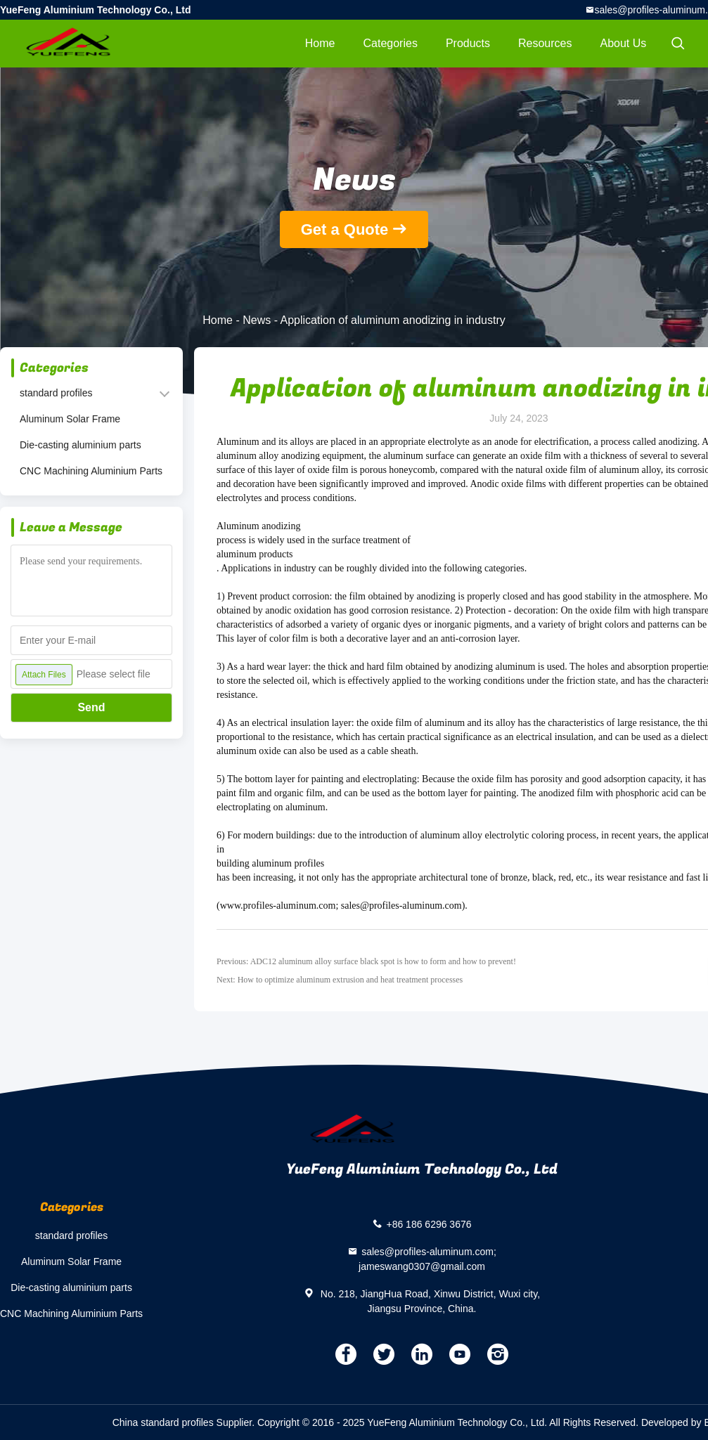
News (257, 320)
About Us (623, 43)
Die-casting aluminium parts (80, 444)
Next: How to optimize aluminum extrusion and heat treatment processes (340, 980)
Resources (545, 43)
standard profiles (56, 392)
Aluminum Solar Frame (70, 418)
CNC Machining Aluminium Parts (91, 470)
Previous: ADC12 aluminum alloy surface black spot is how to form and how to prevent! (366, 961)
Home (320, 43)
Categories (390, 43)
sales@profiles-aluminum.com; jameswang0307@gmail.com (427, 1259)
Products (468, 43)
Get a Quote (345, 229)
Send (91, 707)
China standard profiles (163, 1422)
